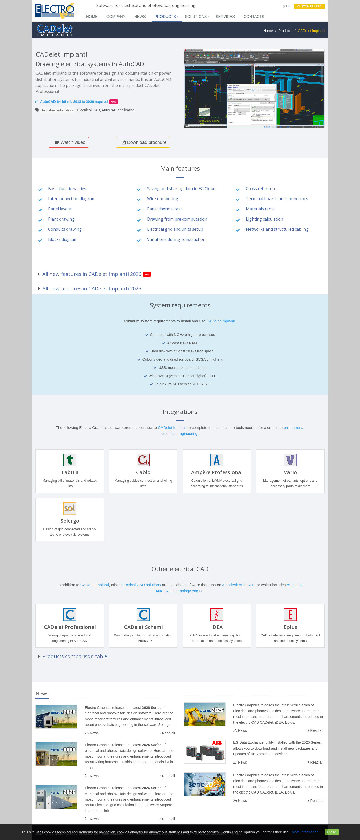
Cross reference (261, 188)
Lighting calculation (264, 219)
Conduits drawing (65, 229)
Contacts (254, 16)
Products (165, 16)
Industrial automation (57, 110)
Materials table (260, 209)
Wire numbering (162, 198)
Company (115, 16)
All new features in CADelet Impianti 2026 (91, 274)
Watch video (68, 142)
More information (305, 832)
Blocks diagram (62, 239)
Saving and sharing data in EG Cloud (181, 188)
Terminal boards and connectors (277, 198)
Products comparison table (74, 656)
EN (286, 6)
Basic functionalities (67, 188)
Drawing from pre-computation (177, 219)
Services (225, 16)
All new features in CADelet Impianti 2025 (91, 288)
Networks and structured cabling (277, 229)
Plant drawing (61, 219)
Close (331, 832)
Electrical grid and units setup (175, 229)
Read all (167, 733)
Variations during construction (176, 239)
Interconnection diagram (71, 198)
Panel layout (60, 209)
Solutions (196, 16)
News (140, 16)
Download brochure (143, 142)
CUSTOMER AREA (309, 6)
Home (92, 16)
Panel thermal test (164, 209)
